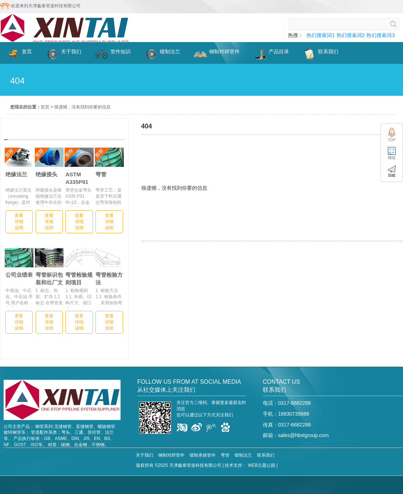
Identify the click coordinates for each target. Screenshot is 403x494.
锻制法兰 (243, 455)
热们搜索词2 (351, 35)
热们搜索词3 (380, 35)
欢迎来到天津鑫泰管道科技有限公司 (46, 5)
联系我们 (265, 455)
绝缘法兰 (16, 174)
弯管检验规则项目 (79, 278)
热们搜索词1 (320, 35)
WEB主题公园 (261, 465)
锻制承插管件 (203, 455)
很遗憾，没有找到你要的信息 (82, 107)
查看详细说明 (19, 221)
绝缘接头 (46, 174)
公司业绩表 (19, 275)
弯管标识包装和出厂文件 (49, 279)
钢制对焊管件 (171, 455)
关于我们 (144, 455)
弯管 (100, 174)
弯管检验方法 (109, 278)
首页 (45, 107)
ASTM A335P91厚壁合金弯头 (79, 178)
